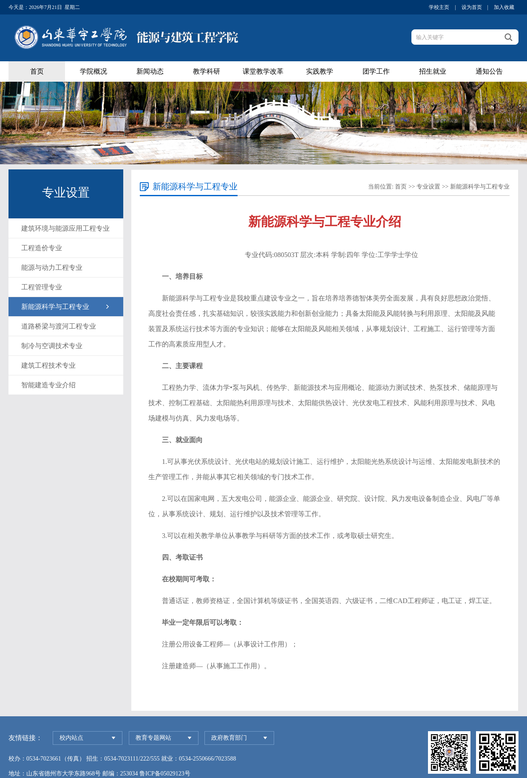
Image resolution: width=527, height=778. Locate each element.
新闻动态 (150, 71)
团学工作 (376, 71)
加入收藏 (504, 7)
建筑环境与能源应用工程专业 (65, 228)
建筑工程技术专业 (48, 365)
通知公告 (489, 71)
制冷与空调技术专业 (51, 345)
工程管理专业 (41, 287)
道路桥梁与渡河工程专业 (58, 326)
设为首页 (472, 7)
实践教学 (319, 71)
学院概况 (93, 71)
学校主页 (439, 7)
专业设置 (428, 186)
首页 (37, 71)
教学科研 (206, 71)
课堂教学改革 (263, 71)
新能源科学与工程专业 (55, 306)
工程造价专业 (41, 248)
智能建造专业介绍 (48, 385)
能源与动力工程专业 (51, 267)
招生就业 (432, 71)
